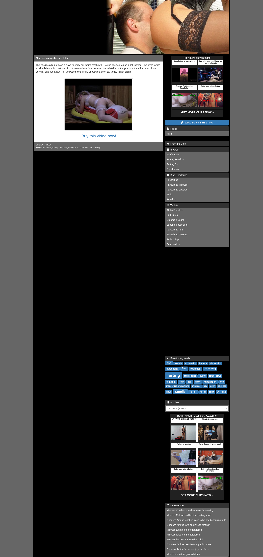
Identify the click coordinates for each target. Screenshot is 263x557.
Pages (172, 128)
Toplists (172, 205)
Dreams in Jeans (175, 220)
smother (193, 392)
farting (55, 147)
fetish (181, 382)
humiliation (210, 381)
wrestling (221, 392)
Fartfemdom (173, 154)
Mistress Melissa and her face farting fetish (189, 515)
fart (184, 368)
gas (190, 381)
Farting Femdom (175, 159)
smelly (48, 147)
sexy (212, 386)
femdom (170, 381)
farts (203, 375)
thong (203, 392)
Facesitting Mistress (177, 184)
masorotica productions (177, 386)
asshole (80, 147)
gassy (197, 382)
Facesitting (172, 180)
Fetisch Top (173, 239)
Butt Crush (172, 215)
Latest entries (176, 505)
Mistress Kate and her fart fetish (183, 534)
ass (169, 363)
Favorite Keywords (178, 358)
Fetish (170, 194)
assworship (190, 363)
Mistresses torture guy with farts (183, 554)
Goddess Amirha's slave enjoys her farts (187, 549)
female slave (215, 376)
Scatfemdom (173, 244)
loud (86, 147)
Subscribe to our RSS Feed (197, 122)
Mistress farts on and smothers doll (185, 539)
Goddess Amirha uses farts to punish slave (189, 544)
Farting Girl (172, 164)
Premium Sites (176, 143)
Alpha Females (174, 210)
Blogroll (172, 149)
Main (169, 133)
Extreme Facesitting (177, 224)
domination (216, 363)
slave (168, 392)
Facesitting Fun (175, 229)
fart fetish (63, 147)
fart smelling (95, 147)
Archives (173, 402)
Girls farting (173, 169)
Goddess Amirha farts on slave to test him (188, 525)
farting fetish (190, 376)
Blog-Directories (177, 175)
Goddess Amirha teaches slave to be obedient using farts (196, 520)
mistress (196, 386)
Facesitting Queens (177, 234)
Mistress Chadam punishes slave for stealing (190, 510)
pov (205, 386)
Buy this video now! (99, 136)
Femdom (171, 199)
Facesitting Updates (177, 189)
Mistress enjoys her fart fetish (52, 58)
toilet (211, 392)
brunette (72, 147)
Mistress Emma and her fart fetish (184, 529)
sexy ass (222, 386)
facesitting (172, 368)
